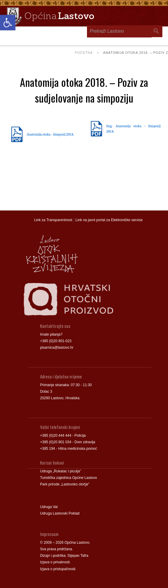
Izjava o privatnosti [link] (54, 562)
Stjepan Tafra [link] (77, 556)
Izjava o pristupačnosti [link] (57, 569)
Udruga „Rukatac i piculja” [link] (60, 471)
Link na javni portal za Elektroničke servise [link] (108, 220)
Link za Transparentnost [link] (53, 220)
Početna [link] (84, 52)
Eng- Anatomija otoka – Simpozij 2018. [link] (133, 128)
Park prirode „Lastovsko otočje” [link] (64, 484)
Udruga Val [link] (49, 507)
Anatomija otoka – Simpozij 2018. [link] (50, 134)
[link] (7, 22)
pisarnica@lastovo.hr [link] (56, 347)
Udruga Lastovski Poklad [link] (60, 513)
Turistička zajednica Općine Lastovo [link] (68, 478)
